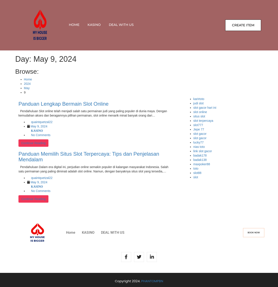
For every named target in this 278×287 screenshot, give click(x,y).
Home (74, 25)
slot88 (197, 173)
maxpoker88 (201, 164)
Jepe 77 (198, 129)
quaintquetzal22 (42, 122)
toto (195, 168)
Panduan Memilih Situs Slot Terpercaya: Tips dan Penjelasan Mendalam (88, 156)
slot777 (198, 125)
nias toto (199, 147)
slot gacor (200, 133)
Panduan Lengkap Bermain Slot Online (63, 104)
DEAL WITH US (121, 25)
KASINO (94, 25)
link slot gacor (202, 151)
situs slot (199, 116)
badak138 (200, 160)
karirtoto (198, 99)
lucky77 (198, 142)
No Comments (40, 135)
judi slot (198, 103)
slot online (200, 112)
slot (195, 177)
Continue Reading (33, 143)
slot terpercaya (203, 120)
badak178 (200, 155)
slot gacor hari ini (204, 107)
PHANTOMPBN (152, 281)
